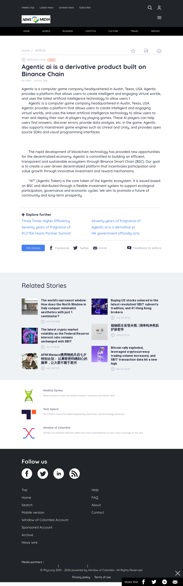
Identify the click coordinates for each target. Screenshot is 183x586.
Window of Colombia (101, 574)
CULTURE (113, 32)
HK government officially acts (116, 234)
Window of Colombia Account (46, 522)
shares (33, 249)
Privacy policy (80, 581)
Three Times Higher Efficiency (46, 222)
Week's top (28, 7)
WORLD (46, 32)
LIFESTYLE (90, 32)
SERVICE (154, 32)
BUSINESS (67, 32)
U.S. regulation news (73, 570)
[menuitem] (27, 32)
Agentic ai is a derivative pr (113, 228)
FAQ (95, 499)
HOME (26, 32)
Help (95, 491)
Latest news (47, 7)
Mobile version (34, 514)
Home (27, 499)
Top (25, 491)
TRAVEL (134, 32)
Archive (28, 538)
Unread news (68, 7)
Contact (98, 514)
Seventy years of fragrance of (116, 222)
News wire (30, 546)
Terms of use (103, 581)
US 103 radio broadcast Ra (39, 570)
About (96, 507)
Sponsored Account (38, 530)
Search (27, 507)
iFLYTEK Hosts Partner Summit (46, 234)
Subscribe (87, 7)
